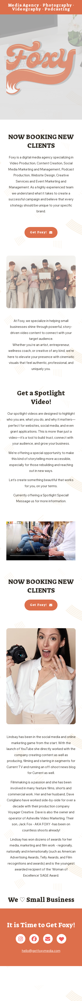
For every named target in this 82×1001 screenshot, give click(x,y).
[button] (41, 232)
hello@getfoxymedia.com (41, 951)
